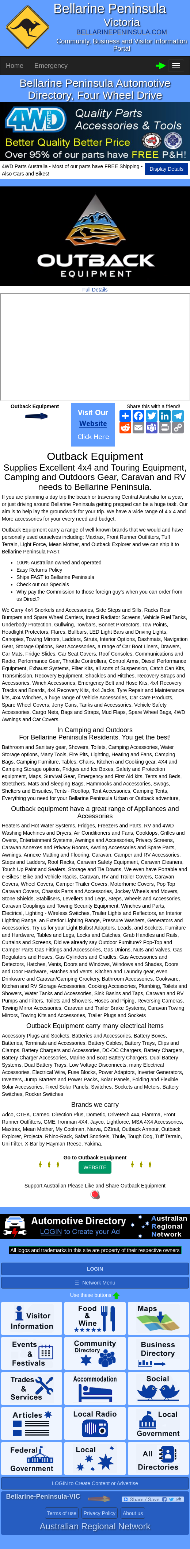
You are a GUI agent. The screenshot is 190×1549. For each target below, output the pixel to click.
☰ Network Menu (95, 1283)
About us (133, 1513)
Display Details (166, 169)
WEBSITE (94, 1167)
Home (14, 65)
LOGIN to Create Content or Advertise (95, 1483)
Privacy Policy (99, 1513)
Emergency (51, 65)
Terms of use (61, 1513)
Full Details (94, 290)
